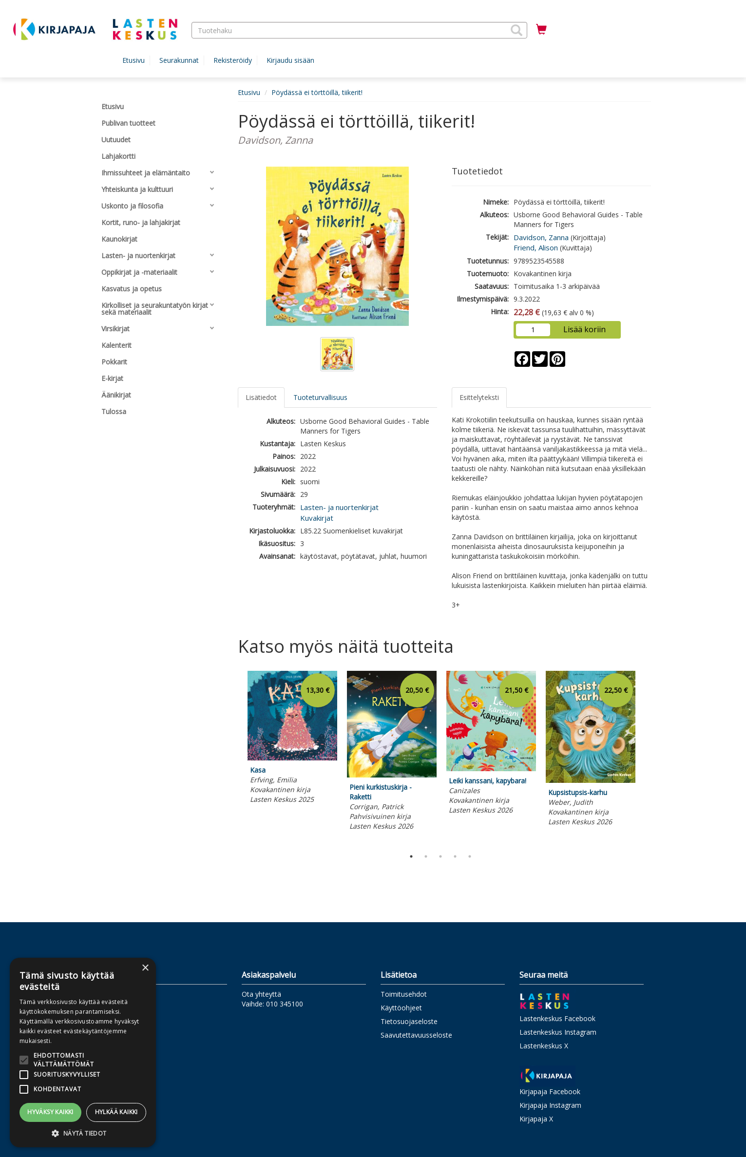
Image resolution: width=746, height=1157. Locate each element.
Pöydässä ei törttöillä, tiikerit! (317, 92)
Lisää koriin (584, 329)
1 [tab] (411, 856)
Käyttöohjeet (401, 1007)
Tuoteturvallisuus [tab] (320, 397)
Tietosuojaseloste (409, 1021)
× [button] (145, 968)
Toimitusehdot (404, 994)
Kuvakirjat (316, 518)
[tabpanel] (292, 739)
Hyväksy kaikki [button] (50, 1112)
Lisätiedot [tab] (261, 397)
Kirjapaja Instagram (550, 1105)
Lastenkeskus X (543, 1045)
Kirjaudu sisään (290, 60)
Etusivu (133, 60)
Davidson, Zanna (541, 237)
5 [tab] (470, 856)
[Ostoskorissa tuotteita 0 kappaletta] (541, 29)
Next (646, 757)
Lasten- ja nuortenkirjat (339, 507)
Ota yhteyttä (261, 994)
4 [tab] (455, 856)
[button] (516, 30)
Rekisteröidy (232, 60)
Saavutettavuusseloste (416, 1035)
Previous (235, 757)
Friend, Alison (536, 247)
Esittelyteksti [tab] (479, 397)
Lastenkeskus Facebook (557, 1018)
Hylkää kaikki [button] (116, 1112)
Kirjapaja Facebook (549, 1091)
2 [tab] (426, 856)
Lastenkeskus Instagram (557, 1032)
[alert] (83, 1052)
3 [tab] (440, 856)
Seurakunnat (179, 60)
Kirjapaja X (536, 1118)
